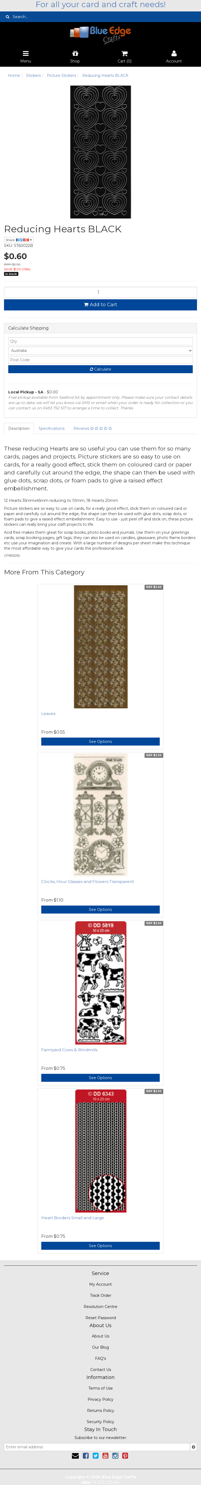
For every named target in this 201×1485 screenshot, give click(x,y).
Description (19, 428)
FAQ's (100, 1358)
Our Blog (100, 1347)
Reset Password (100, 1317)
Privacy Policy (100, 1399)
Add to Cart (100, 305)
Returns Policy (100, 1410)
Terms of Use (100, 1388)
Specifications (51, 428)
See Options (100, 741)
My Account (100, 1284)
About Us (100, 1336)
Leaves (48, 713)
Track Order (100, 1295)
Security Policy (100, 1421)
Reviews (92, 428)
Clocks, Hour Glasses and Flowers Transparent (87, 881)
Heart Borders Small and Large (72, 1217)
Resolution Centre (100, 1306)
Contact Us (100, 1369)
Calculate (100, 369)
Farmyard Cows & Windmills (69, 1049)
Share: (19, 240)
